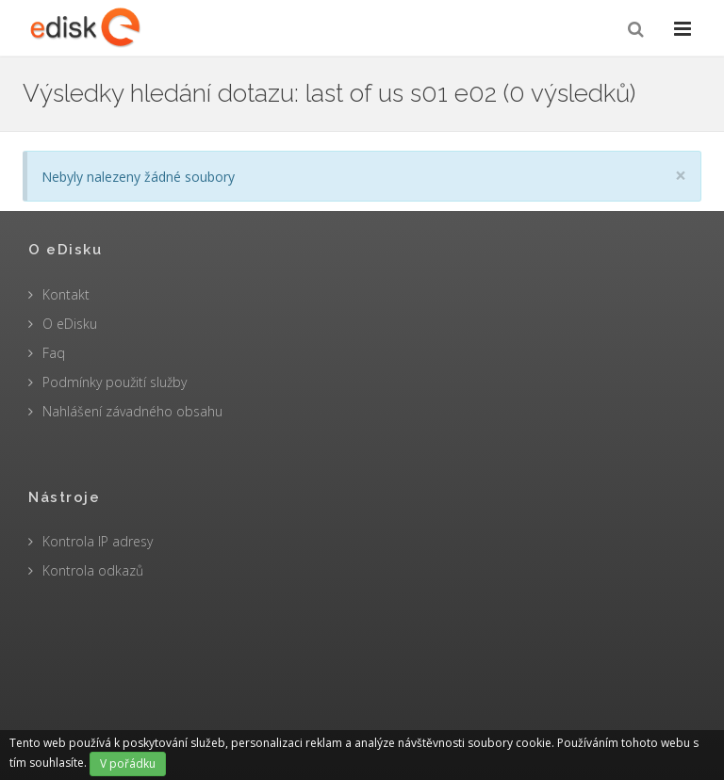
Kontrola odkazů (92, 570)
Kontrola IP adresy (97, 541)
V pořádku (128, 764)
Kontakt (66, 294)
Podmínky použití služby (114, 382)
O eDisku (69, 324)
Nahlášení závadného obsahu (132, 411)
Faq (53, 353)
